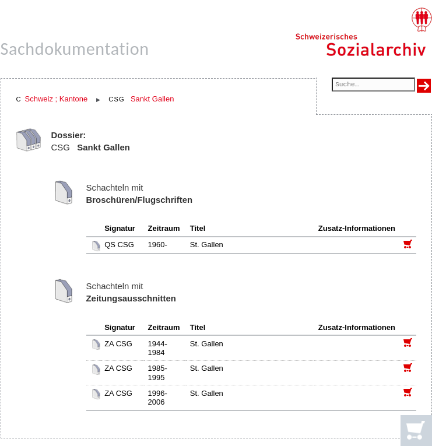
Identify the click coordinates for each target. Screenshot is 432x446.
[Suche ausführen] (424, 86)
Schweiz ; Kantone (56, 98)
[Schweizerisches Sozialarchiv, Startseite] (363, 32)
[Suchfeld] (373, 85)
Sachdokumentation (75, 48)
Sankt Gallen (152, 98)
